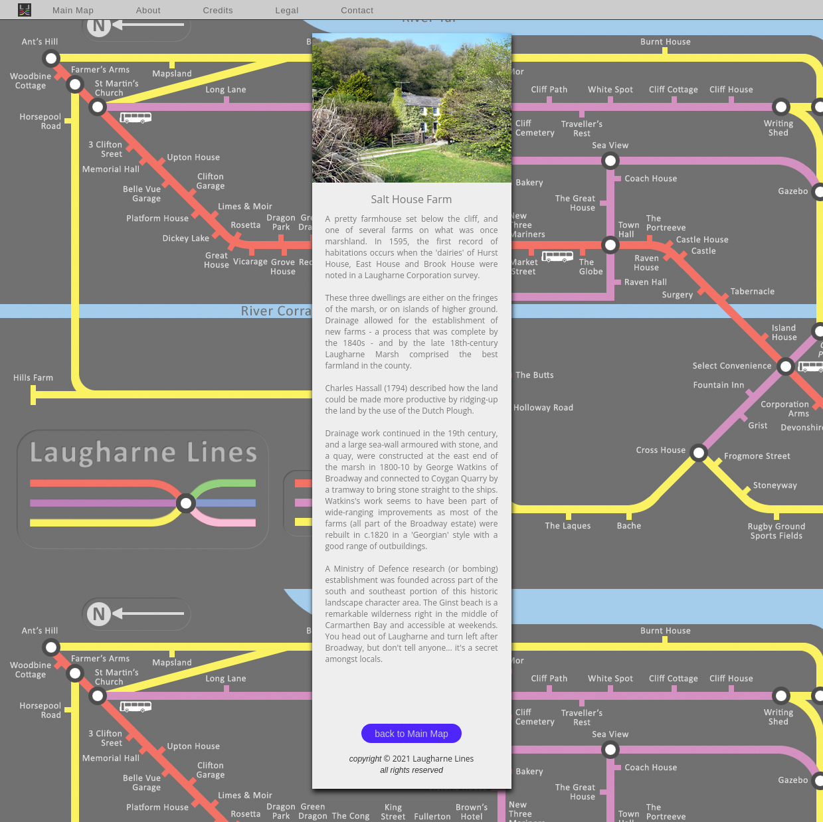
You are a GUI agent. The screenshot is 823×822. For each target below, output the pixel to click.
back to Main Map (411, 733)
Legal (287, 10)
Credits (218, 10)
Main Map (73, 10)
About (148, 10)
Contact (357, 10)
